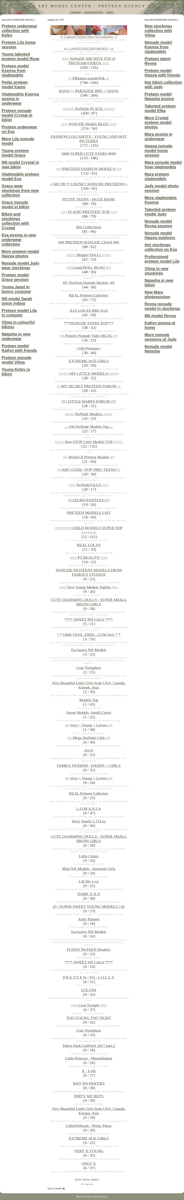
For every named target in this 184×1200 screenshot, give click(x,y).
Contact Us (95, 1179)
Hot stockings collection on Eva (161, 247)
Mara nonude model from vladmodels (163, 164)
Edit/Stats (86, 1179)
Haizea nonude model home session (158, 150)
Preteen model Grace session (15, 277)
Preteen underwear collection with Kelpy (19, 30)
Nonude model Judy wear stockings (20, 265)
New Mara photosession (157, 294)
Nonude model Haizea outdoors (160, 235)
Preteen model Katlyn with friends (19, 348)
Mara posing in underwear (158, 136)
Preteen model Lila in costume (19, 312)
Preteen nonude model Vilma (16, 359)
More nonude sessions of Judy (161, 336)
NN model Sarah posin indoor (17, 300)
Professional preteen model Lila (162, 258)
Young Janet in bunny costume (16, 289)
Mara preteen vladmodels (157, 176)
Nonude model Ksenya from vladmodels (158, 47)
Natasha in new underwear (16, 336)
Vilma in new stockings (156, 270)
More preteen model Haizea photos (20, 253)
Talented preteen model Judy (160, 211)
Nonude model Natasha (158, 348)
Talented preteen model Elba (160, 108)
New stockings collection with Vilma (158, 30)
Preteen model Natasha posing (159, 96)
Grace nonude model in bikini (15, 204)
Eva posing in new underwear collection (19, 239)
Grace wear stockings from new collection (20, 190)
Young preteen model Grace (15, 152)
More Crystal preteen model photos (158, 122)
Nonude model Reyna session (158, 223)
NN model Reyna (160, 315)
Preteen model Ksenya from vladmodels (15, 70)
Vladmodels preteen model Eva (20, 176)
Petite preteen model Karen (15, 84)
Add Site (78, 1179)
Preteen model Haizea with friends (162, 72)
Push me (75, 12)
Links (110, 12)
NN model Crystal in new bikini (20, 164)
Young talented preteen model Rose (20, 56)
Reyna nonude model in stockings (162, 306)
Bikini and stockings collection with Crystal (15, 221)
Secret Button (94, 12)
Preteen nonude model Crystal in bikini (17, 115)
